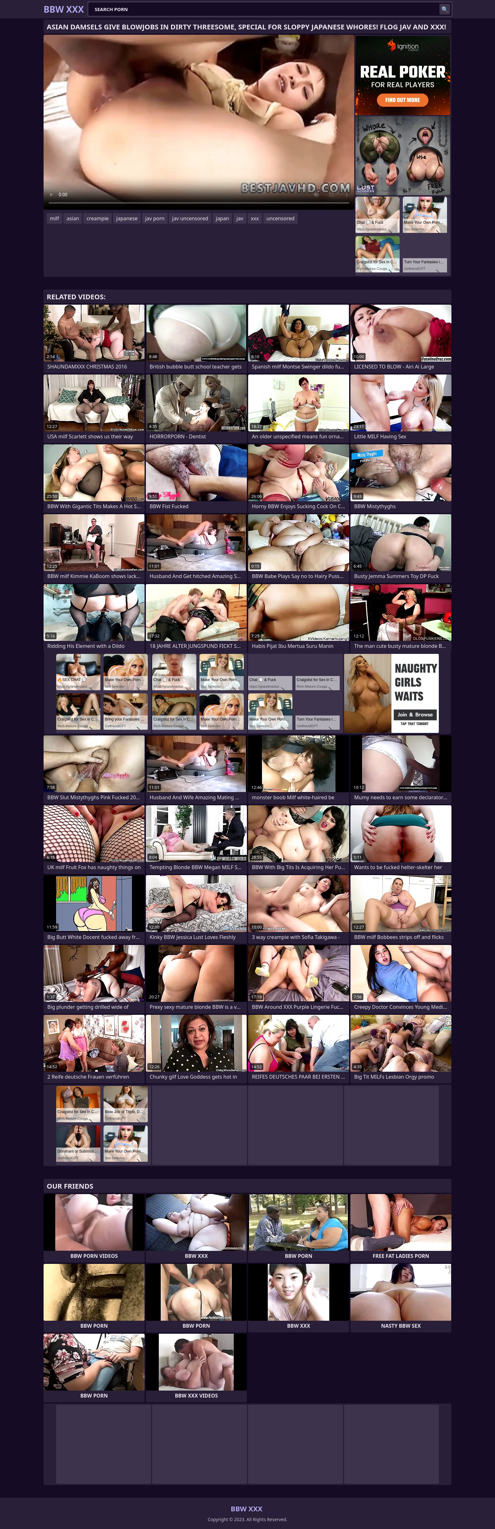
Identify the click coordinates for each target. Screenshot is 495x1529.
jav (239, 218)
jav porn (154, 218)
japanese (127, 218)
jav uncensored (190, 218)
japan (222, 218)
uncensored (280, 218)
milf (54, 218)
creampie (97, 218)
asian (73, 218)
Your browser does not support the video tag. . (199, 122)
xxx (255, 218)
